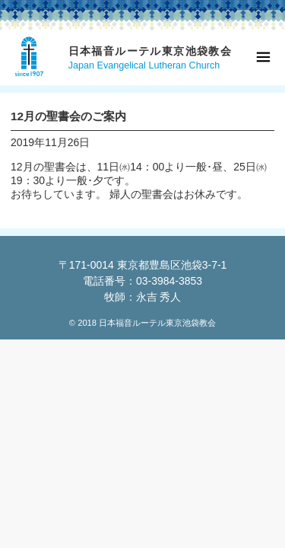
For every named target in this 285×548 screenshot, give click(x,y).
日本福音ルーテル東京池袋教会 (150, 51)
